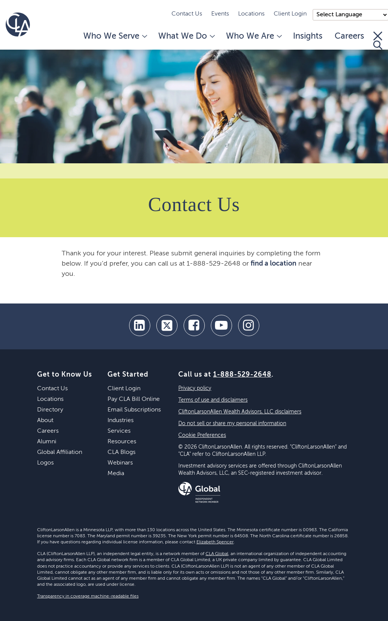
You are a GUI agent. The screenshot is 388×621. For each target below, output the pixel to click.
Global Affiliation (59, 452)
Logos (45, 463)
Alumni (46, 442)
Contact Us (186, 14)
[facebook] (194, 325)
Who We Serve (114, 36)
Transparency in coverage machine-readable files (88, 596)
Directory (50, 410)
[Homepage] (18, 24)
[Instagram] (248, 325)
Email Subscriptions (134, 410)
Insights (308, 36)
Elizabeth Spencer (215, 542)
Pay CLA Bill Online (134, 399)
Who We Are (253, 36)
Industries (121, 421)
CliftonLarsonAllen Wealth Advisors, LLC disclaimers (239, 412)
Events (220, 14)
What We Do (186, 36)
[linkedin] (139, 325)
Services (119, 431)
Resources (122, 442)
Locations (251, 14)
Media (116, 474)
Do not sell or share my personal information (232, 423)
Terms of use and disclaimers (213, 400)
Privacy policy (194, 388)
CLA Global (217, 554)
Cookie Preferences (202, 435)
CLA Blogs (122, 452)
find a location (273, 263)
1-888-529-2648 (242, 374)
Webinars (120, 463)
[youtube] (221, 325)
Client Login (290, 14)
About (45, 421)
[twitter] (167, 325)
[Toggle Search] (377, 40)
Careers (349, 36)
